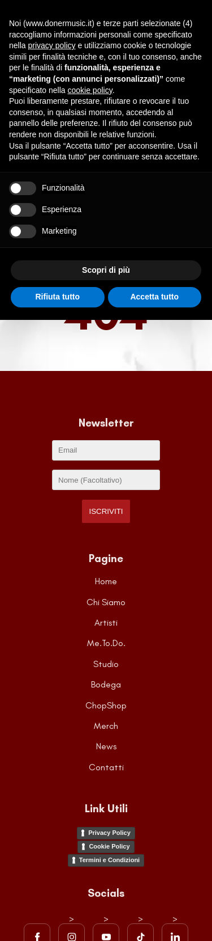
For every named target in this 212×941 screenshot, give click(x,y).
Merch (106, 725)
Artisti (106, 622)
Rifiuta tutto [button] (57, 296)
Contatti (106, 767)
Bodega (106, 684)
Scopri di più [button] (106, 270)
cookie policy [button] (90, 90)
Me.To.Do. (106, 643)
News (106, 746)
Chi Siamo (106, 602)
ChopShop (106, 705)
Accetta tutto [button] (154, 296)
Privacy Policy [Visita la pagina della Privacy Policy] (109, 832)
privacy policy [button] (51, 45)
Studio (106, 664)
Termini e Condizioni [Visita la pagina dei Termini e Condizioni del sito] (109, 859)
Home (106, 581)
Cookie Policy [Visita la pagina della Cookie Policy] (109, 846)
